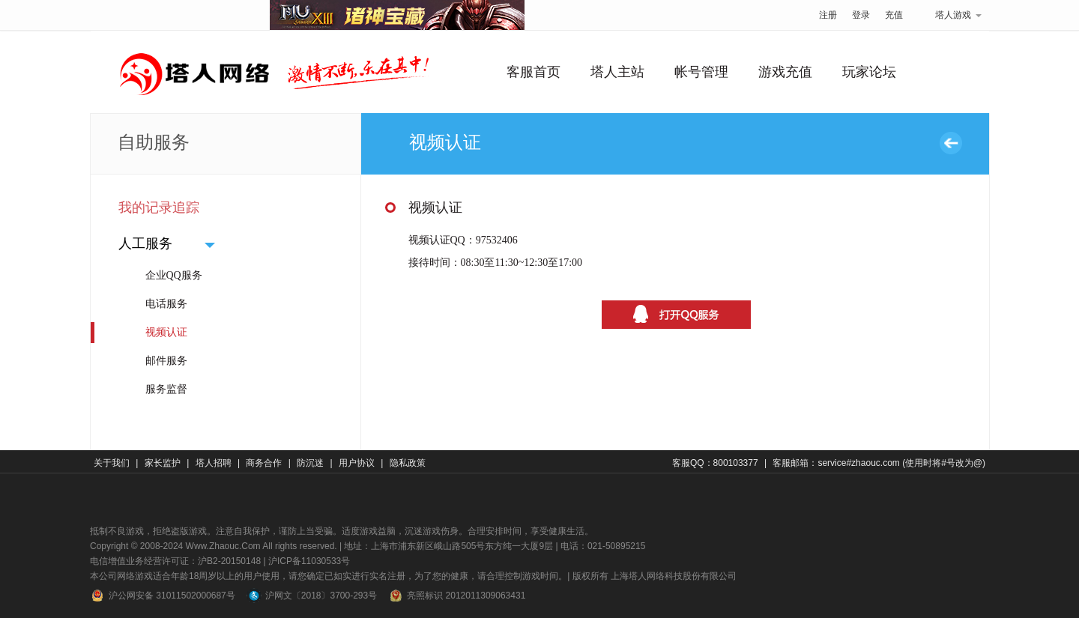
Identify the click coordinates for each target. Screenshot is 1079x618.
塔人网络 (180, 11)
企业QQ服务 (173, 275)
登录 (861, 15)
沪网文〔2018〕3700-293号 (312, 595)
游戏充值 (785, 71)
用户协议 (357, 463)
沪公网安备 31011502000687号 (162, 595)
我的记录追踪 (158, 207)
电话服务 (166, 303)
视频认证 (166, 332)
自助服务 (154, 142)
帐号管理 (701, 71)
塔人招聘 (214, 463)
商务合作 (264, 463)
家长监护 (163, 463)
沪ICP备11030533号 (309, 561)
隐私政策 (408, 463)
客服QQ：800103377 (715, 463)
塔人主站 (617, 71)
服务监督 (166, 389)
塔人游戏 (950, 15)
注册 (828, 15)
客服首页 (533, 71)
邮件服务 (166, 360)
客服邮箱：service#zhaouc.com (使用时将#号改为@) (879, 463)
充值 (894, 15)
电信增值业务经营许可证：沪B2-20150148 (175, 561)
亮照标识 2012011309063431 (456, 595)
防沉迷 (310, 463)
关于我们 (112, 463)
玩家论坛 (869, 71)
